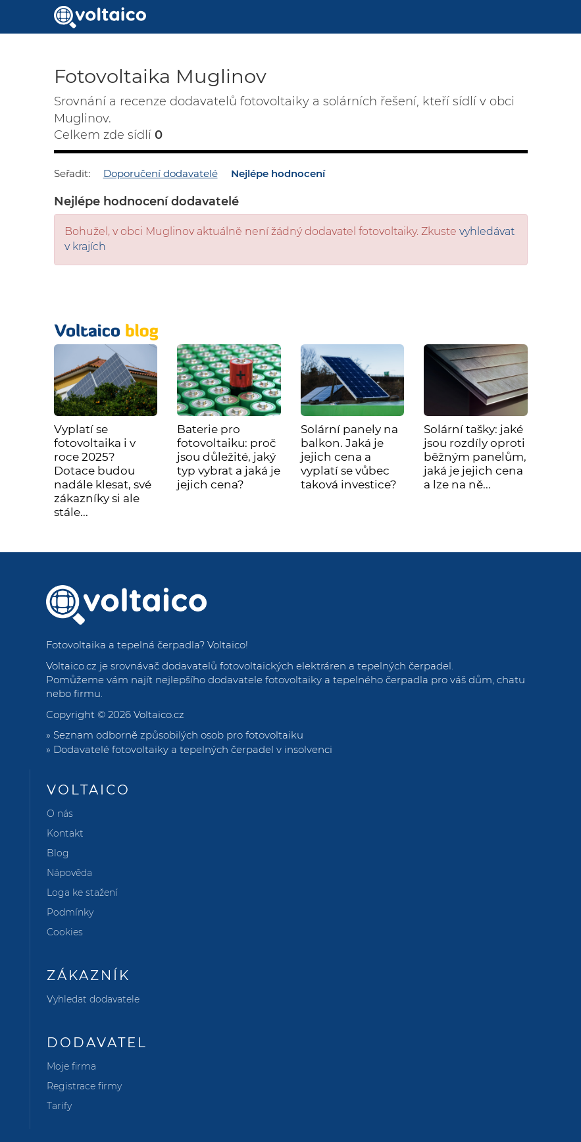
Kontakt (65, 833)
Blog (58, 853)
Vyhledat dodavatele (93, 999)
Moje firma (71, 1066)
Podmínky (70, 912)
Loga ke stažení (82, 892)
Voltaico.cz (159, 714)
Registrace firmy (84, 1086)
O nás (60, 813)
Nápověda (69, 873)
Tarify (59, 1106)
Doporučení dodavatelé (160, 173)
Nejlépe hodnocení (278, 173)
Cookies (65, 932)
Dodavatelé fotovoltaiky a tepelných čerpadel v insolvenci (192, 749)
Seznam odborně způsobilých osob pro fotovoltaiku (178, 735)
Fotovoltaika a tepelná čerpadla (122, 644)
